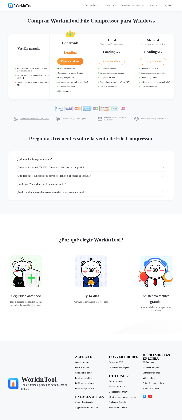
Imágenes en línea (151, 367)
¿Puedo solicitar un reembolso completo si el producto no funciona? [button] (90, 192)
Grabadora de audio (117, 402)
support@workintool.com (86, 407)
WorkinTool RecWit (118, 387)
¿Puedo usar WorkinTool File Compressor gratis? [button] (90, 184)
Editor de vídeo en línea (153, 383)
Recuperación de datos (119, 407)
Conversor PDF (116, 362)
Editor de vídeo (116, 381)
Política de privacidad (84, 388)
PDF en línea (148, 362)
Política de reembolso (84, 383)
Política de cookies (83, 378)
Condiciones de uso (83, 373)
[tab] (91, 159)
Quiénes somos (82, 362)
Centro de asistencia (84, 402)
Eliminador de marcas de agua (122, 397)
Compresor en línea (151, 373)
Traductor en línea (151, 388)
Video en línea (149, 378)
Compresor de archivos (119, 392)
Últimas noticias (82, 367)
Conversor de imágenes (119, 367)
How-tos (154, 5)
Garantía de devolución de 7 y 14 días (34, 119)
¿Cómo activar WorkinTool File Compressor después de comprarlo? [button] (90, 167)
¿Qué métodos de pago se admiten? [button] (90, 159)
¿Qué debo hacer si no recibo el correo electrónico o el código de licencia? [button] (90, 175)
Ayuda (169, 5)
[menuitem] (92, 5)
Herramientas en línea (133, 5)
